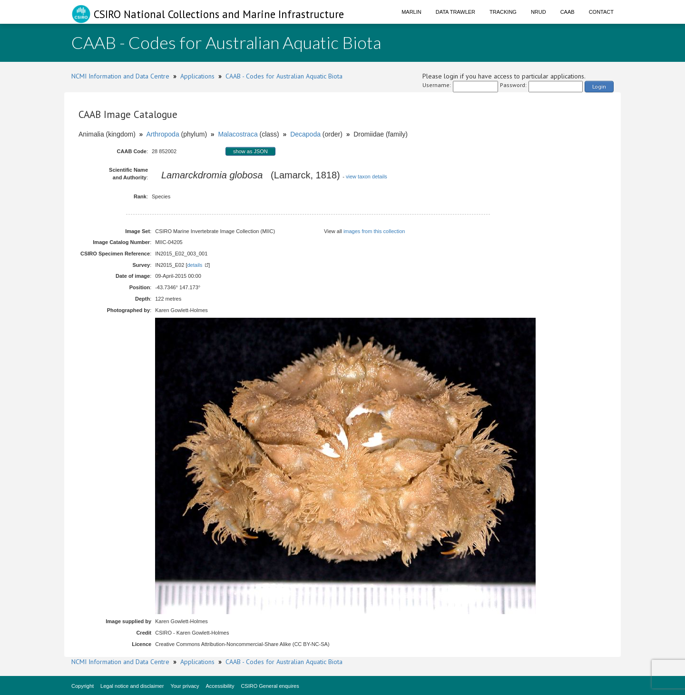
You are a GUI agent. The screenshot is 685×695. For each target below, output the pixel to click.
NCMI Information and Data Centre (120, 76)
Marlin (411, 12)
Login (599, 86)
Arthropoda (162, 134)
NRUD (538, 12)
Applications (197, 76)
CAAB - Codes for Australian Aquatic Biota (283, 76)
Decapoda (305, 134)
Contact (601, 12)
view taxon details (366, 176)
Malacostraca (237, 134)
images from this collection (374, 231)
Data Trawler (455, 12)
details (194, 265)
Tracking (503, 12)
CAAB (567, 12)
